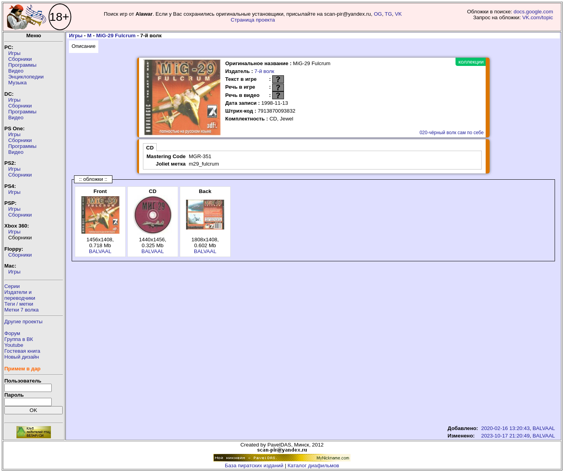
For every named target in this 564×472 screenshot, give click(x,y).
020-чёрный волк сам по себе (451, 132)
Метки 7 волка (21, 310)
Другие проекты (23, 321)
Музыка (17, 83)
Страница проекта (253, 20)
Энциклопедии (25, 77)
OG (378, 14)
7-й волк (265, 71)
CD (150, 148)
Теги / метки (18, 304)
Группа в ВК (18, 339)
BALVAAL (100, 251)
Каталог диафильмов (313, 465)
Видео (16, 71)
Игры (14, 53)
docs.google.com (533, 12)
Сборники (20, 59)
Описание (84, 46)
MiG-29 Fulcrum (116, 35)
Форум (12, 333)
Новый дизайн (21, 357)
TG (388, 14)
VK (398, 14)
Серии (12, 286)
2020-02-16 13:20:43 (505, 428)
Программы (22, 65)
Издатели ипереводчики (19, 295)
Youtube (13, 345)
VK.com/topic (537, 17)
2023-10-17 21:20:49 (505, 436)
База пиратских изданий (254, 465)
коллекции (471, 62)
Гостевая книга (22, 351)
